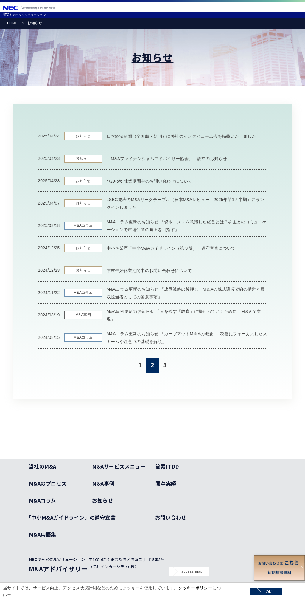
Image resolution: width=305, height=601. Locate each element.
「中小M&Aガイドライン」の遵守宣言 (72, 517)
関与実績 (165, 483)
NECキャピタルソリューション (24, 14)
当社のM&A (42, 466)
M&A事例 (103, 483)
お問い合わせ (170, 517)
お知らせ (102, 500)
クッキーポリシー (195, 587)
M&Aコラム (42, 500)
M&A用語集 (42, 534)
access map (192, 571)
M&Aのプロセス (47, 483)
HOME (12, 23)
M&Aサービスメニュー (118, 466)
